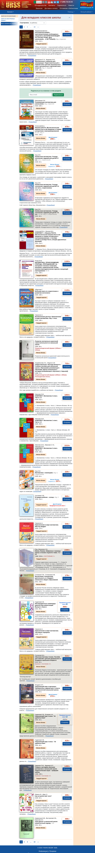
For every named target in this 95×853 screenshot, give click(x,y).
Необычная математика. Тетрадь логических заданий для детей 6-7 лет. (47, 158)
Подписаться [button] (61, 5)
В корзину (67, 34)
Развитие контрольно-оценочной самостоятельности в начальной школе (46, 342)
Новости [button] (71, 5)
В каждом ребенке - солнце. (47, 497)
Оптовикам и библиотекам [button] (69, 8)
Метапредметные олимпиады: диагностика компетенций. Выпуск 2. (45, 605)
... (30, 27)
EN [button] (46, 2)
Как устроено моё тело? (43, 796)
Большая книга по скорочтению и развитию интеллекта (46, 292)
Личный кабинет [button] (86, 12)
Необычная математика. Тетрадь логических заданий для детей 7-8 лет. (47, 212)
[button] (49, 2)
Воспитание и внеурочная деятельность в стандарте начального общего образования (46, 578)
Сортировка (24, 23)
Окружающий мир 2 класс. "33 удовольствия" (45, 742)
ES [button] (43, 2)
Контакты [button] (52, 5)
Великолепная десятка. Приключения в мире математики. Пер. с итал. (48, 317)
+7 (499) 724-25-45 (66, 2)
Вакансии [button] (38, 8)
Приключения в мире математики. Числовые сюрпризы (47, 631)
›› (58, 504)
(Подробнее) (32, 55)
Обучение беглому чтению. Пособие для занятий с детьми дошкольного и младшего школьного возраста (48, 658)
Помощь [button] (70, 12)
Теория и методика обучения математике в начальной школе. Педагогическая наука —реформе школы (46, 769)
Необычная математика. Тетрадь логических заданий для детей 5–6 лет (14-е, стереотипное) (47, 186)
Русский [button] (39, 2)
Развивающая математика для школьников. (45, 103)
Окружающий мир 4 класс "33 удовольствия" (45, 717)
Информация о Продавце (47, 851)
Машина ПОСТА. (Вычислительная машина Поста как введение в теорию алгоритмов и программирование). (48, 130)
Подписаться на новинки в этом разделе (46, 91)
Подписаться (58, 95)
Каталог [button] (10, 12)
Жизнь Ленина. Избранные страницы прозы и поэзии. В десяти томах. (48, 552)
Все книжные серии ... (9, 23)
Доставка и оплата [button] (51, 8)
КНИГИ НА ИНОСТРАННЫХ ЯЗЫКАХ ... (8, 19)
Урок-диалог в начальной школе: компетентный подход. (46, 822)
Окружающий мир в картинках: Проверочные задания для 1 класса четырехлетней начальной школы (47, 688)
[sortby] (37, 22)
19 (34, 27)
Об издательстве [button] (40, 5)
